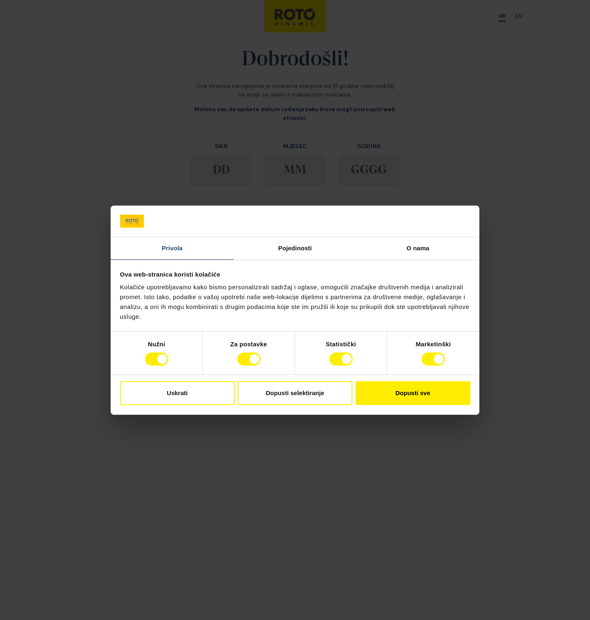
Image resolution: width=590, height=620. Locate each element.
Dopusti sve (412, 392)
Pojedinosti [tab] (295, 248)
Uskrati (177, 392)
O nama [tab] (417, 248)
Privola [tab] (172, 248)
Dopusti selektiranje (295, 392)
